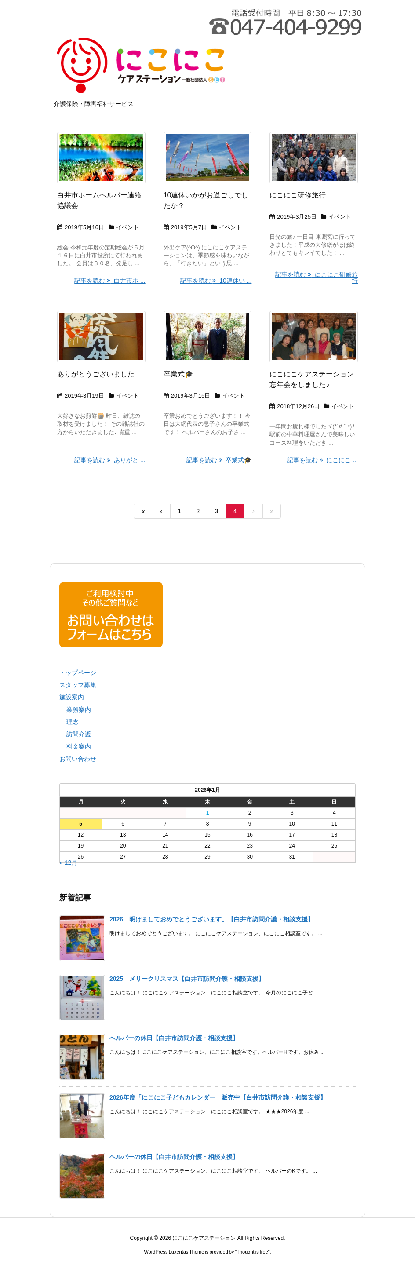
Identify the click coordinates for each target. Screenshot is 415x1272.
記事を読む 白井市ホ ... (109, 280)
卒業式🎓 (178, 374)
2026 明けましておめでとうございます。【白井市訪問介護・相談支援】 (211, 919)
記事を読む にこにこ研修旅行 (316, 277)
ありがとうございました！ (99, 374)
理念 (72, 721)
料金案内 (78, 746)
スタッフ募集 (77, 684)
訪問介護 (78, 734)
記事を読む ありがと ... (109, 460)
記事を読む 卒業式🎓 (219, 460)
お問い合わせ (77, 758)
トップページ (77, 672)
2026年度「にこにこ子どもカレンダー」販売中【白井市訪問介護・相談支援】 (217, 1097)
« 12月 (68, 862)
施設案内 (71, 697)
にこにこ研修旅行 (297, 195)
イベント (127, 227)
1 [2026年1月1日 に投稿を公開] (207, 813)
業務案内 (78, 709)
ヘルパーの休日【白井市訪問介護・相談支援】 (174, 1038)
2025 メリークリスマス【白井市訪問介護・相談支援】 (187, 978)
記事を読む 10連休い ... (216, 280)
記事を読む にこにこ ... (322, 460)
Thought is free (252, 1251)
